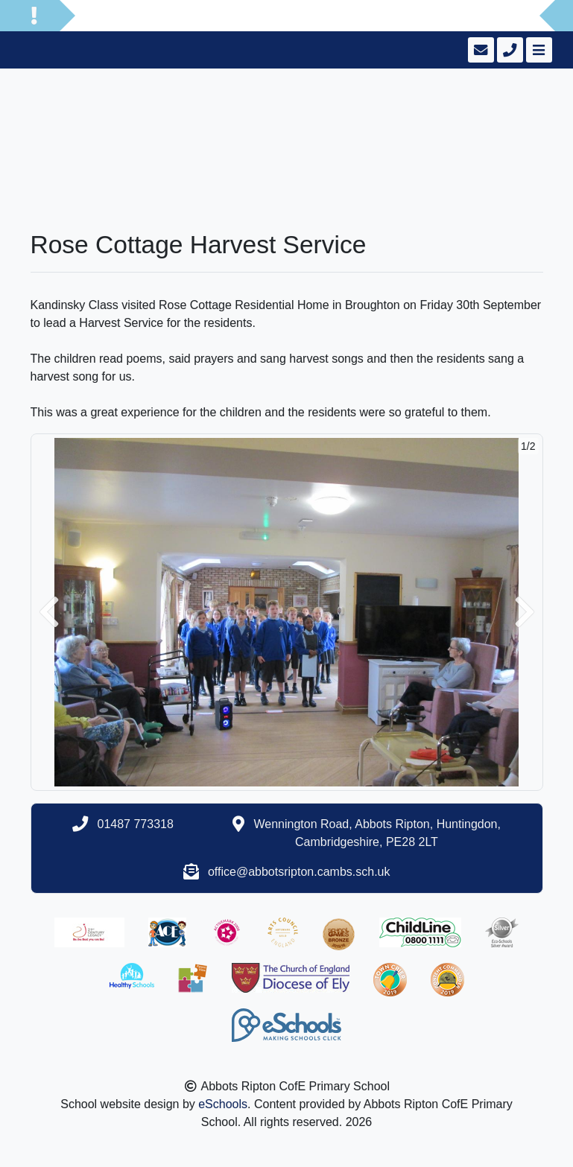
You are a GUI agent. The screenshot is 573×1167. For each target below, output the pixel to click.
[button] (49, 612)
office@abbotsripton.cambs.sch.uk (299, 871)
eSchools (222, 1104)
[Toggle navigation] (537, 50)
